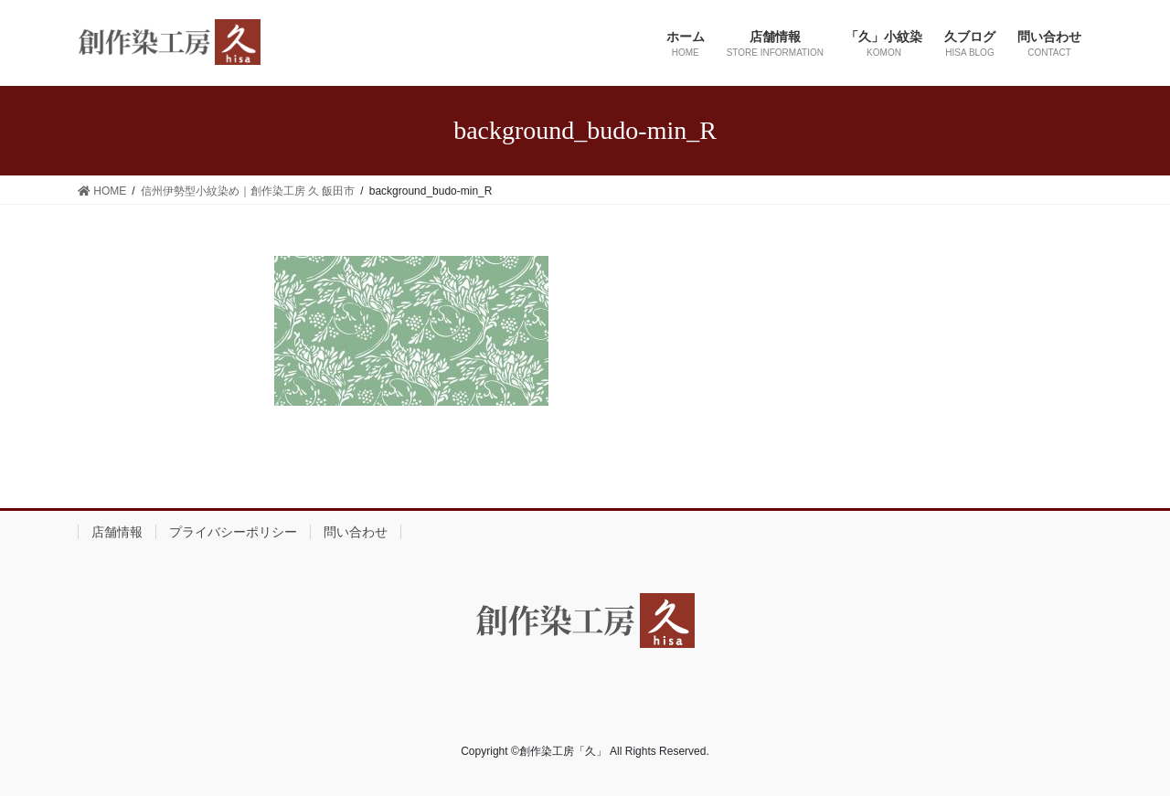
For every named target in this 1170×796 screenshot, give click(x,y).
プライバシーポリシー (233, 532)
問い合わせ (356, 532)
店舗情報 (117, 532)
